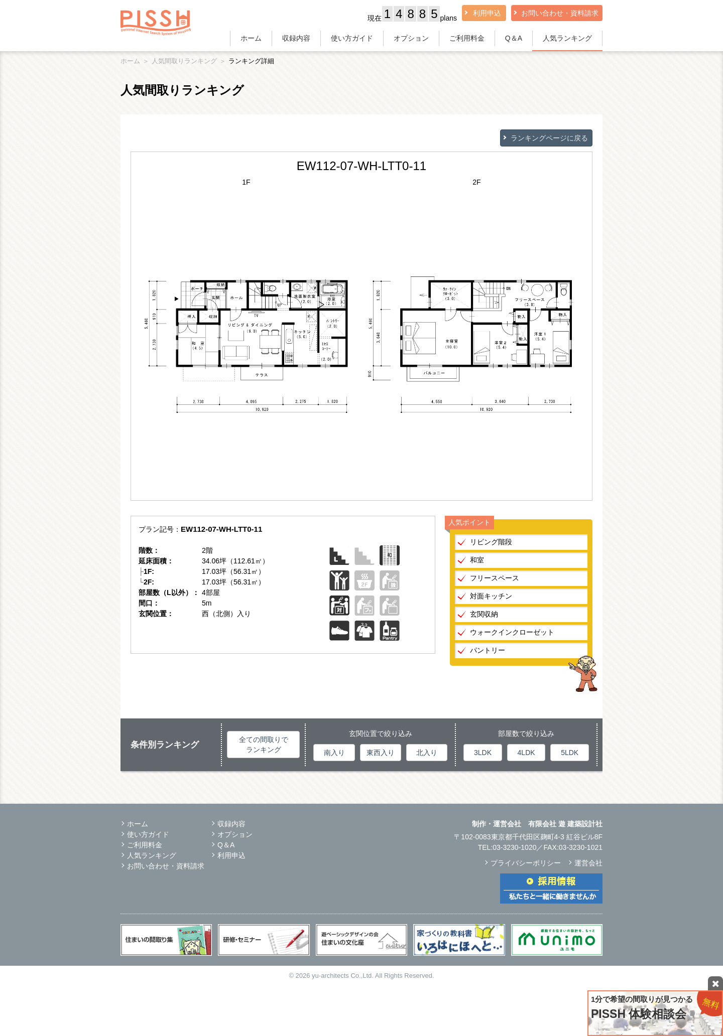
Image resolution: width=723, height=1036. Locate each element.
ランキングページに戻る (549, 138)
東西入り (381, 753)
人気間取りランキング (184, 61)
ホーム (251, 38)
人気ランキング (567, 38)
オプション (411, 38)
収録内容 (296, 38)
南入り (334, 753)
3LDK (483, 753)
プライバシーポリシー (526, 863)
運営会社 (588, 863)
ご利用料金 (467, 38)
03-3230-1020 (514, 847)
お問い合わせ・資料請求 (559, 13)
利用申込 (487, 13)
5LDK (569, 753)
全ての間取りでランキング (263, 744)
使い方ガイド (352, 38)
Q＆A (513, 38)
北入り (426, 753)
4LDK (526, 753)
